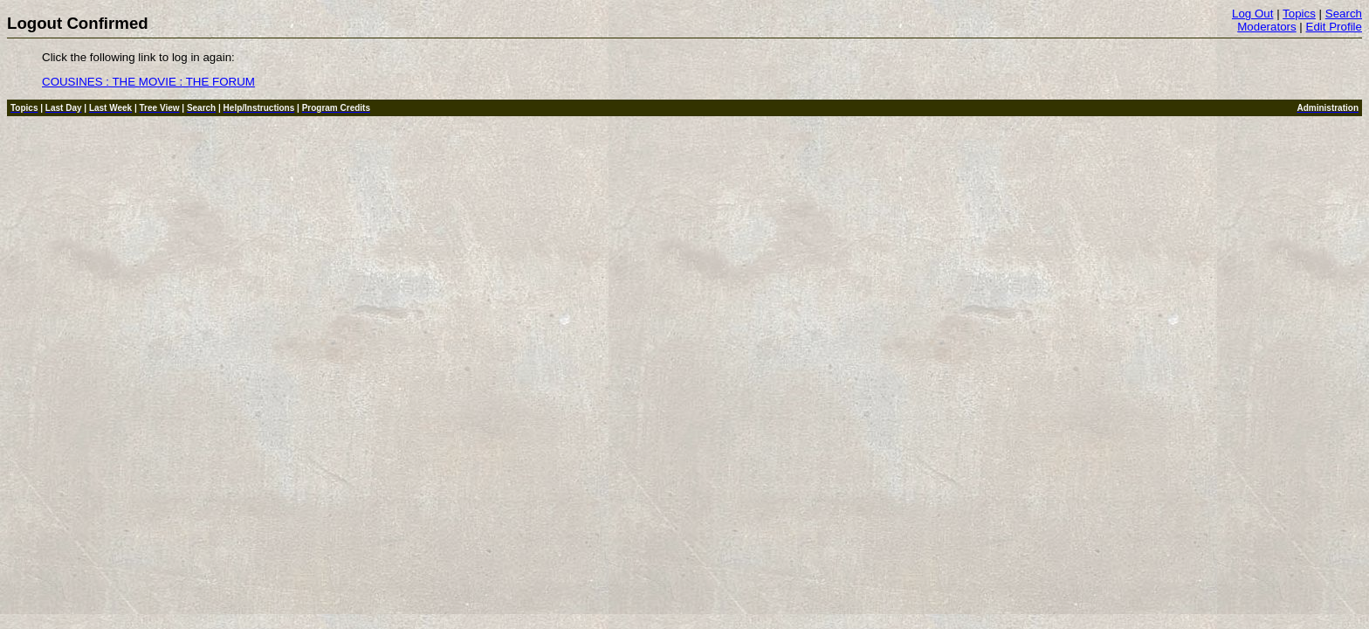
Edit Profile (1334, 26)
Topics (1299, 13)
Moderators (1266, 26)
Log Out (1252, 13)
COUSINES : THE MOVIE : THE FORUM (148, 81)
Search (1343, 13)
